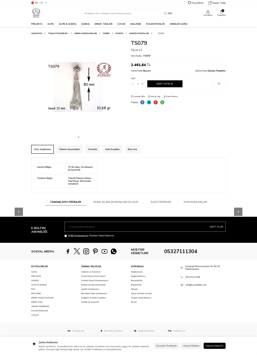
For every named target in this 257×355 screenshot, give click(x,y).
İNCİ (33, 289)
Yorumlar (92, 149)
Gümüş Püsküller (139, 33)
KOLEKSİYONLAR (155, 23)
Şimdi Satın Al (164, 83)
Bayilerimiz (136, 284)
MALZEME (135, 23)
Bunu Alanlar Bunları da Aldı (116, 201)
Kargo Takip (217, 2)
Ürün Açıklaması (42, 149)
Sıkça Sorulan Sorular (141, 293)
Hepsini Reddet (191, 345)
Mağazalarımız (138, 276)
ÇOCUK (121, 23)
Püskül (119, 33)
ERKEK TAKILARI (103, 23)
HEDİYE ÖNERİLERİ (40, 306)
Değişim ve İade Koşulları (93, 297)
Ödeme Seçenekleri (69, 149)
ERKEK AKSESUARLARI (85, 33)
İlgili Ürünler (161, 201)
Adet (133, 78)
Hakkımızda (136, 272)
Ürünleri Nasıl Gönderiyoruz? (95, 280)
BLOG (134, 302)
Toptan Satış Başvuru (141, 297)
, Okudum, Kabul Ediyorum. (89, 235)
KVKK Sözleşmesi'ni (78, 235)
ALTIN (50, 23)
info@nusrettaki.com (196, 284)
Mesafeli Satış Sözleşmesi (94, 293)
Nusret (136, 50)
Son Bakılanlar (195, 201)
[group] (78, 87)
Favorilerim (195, 2)
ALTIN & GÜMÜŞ (67, 23)
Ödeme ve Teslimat (90, 272)
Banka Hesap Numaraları (93, 284)
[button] (78, 137)
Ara (168, 13)
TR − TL (39, 2)
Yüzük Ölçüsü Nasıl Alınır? (93, 276)
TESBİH (106, 33)
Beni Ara (132, 149)
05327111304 (180, 251)
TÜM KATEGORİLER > (58, 33)
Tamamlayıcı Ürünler (65, 201)
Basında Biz (137, 280)
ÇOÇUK (35, 315)
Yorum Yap (154, 96)
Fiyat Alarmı (171, 96)
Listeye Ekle (138, 96)
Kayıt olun (216, 226)
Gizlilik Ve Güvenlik (90, 302)
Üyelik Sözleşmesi (90, 289)
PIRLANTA (36, 23)
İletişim (134, 289)
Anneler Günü (178, 23)
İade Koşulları (112, 149)
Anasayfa (36, 33)
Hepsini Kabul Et (214, 345)
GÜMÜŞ (85, 23)
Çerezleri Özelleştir (166, 345)
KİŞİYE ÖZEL (37, 302)
